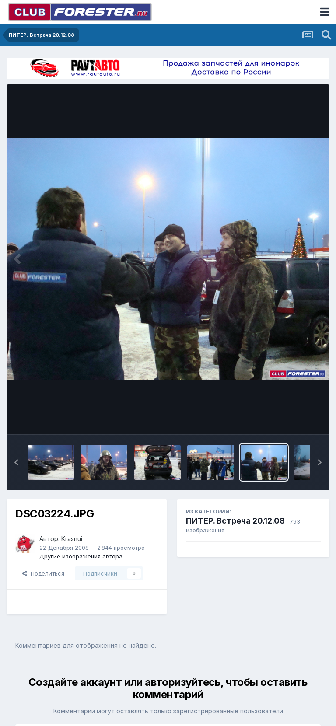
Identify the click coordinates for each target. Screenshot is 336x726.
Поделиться (43, 573)
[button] (16, 462)
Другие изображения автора (80, 556)
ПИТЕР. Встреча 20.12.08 (235, 520)
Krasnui (71, 538)
